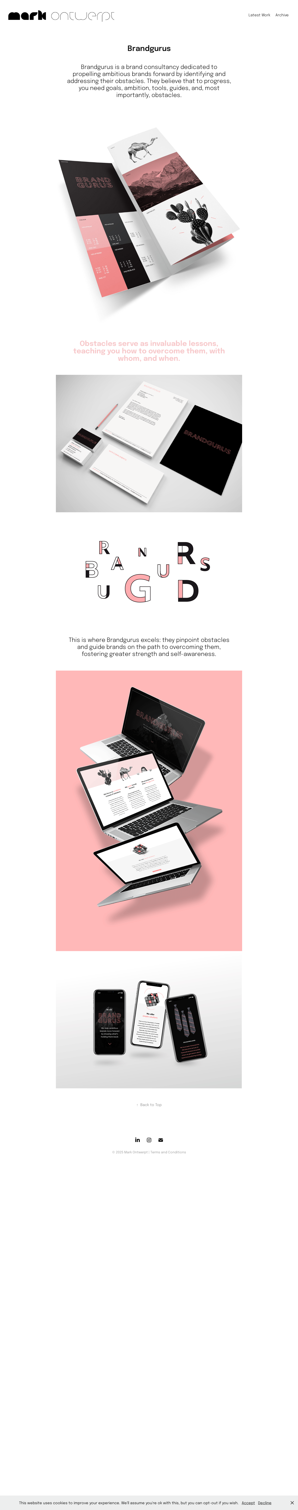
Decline (265, 1502)
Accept (248, 1502)
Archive (282, 14)
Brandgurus (97, 66)
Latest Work (259, 14)
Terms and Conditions (168, 1152)
